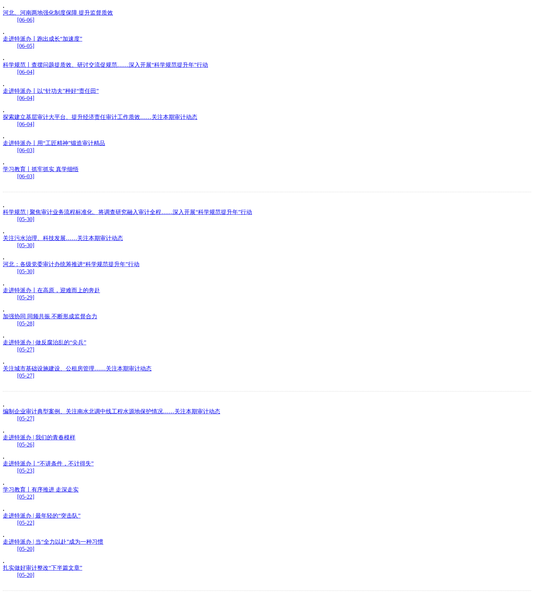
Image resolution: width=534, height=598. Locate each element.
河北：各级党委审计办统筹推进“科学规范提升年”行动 (71, 264)
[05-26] (25, 445)
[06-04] (25, 72)
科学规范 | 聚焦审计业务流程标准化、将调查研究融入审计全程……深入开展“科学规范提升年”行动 (127, 212)
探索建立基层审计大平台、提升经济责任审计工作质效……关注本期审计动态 (100, 117)
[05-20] (25, 549)
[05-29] (25, 297)
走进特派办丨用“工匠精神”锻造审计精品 (54, 143)
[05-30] (25, 219)
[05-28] (25, 323)
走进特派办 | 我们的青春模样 (39, 437)
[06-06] (25, 20)
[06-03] (25, 150)
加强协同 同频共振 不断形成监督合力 (50, 316)
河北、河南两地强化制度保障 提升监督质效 (58, 13)
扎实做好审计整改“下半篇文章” (42, 568)
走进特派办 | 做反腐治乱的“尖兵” (44, 342)
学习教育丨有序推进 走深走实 (41, 490)
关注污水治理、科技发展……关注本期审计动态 (63, 238)
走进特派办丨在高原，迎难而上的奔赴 (51, 290)
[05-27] (25, 350)
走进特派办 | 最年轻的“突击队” (41, 516)
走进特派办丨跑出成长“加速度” (42, 39)
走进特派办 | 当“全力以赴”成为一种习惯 (53, 542)
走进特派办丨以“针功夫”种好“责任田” (51, 91)
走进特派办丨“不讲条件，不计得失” (48, 463)
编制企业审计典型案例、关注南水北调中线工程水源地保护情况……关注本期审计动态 (111, 411)
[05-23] (25, 471)
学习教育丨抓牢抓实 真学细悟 (41, 169)
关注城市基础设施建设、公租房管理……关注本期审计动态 (77, 368)
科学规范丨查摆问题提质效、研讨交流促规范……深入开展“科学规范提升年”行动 (105, 65)
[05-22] (25, 497)
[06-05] (25, 46)
